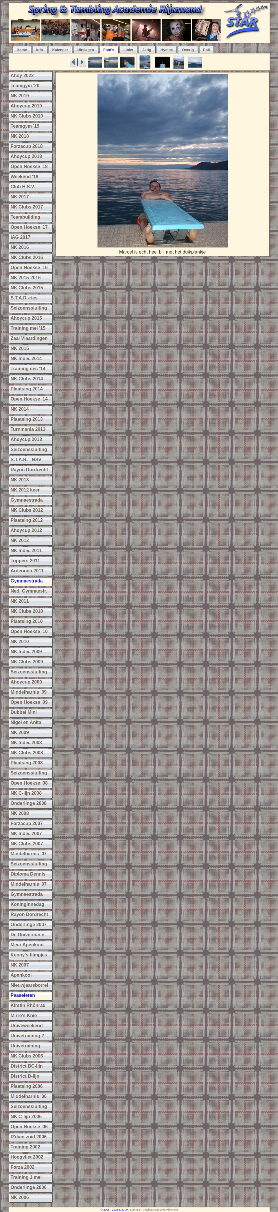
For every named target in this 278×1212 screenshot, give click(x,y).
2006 (106, 1209)
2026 (115, 1209)
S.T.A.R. (124, 1209)
